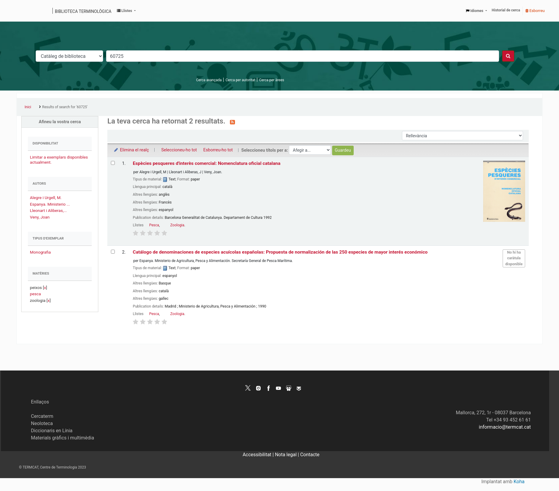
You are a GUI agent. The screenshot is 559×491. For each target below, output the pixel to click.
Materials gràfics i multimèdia (62, 438)
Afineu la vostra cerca (60, 121)
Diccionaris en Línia (52, 430)
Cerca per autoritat (240, 80)
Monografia (40, 252)
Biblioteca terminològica (83, 11)
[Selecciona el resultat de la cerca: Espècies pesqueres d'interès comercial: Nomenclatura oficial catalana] (113, 163)
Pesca (154, 225)
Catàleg (23, 11)
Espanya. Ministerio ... (50, 204)
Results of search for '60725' (65, 107)
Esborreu (535, 10)
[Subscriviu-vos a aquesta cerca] (232, 121)
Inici (28, 107)
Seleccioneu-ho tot (179, 150)
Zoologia (177, 225)
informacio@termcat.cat (505, 427)
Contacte (309, 454)
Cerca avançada (209, 80)
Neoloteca (42, 423)
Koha (519, 481)
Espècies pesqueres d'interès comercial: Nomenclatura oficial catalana (207, 163)
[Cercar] (508, 56)
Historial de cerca (506, 10)
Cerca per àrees (271, 80)
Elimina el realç (131, 150)
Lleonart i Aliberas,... (48, 210)
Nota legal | (287, 454)
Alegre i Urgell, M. (46, 197)
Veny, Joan (39, 217)
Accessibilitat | (258, 454)
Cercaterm (42, 416)
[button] (126, 11)
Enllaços (40, 402)
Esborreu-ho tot (218, 150)
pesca (35, 293)
